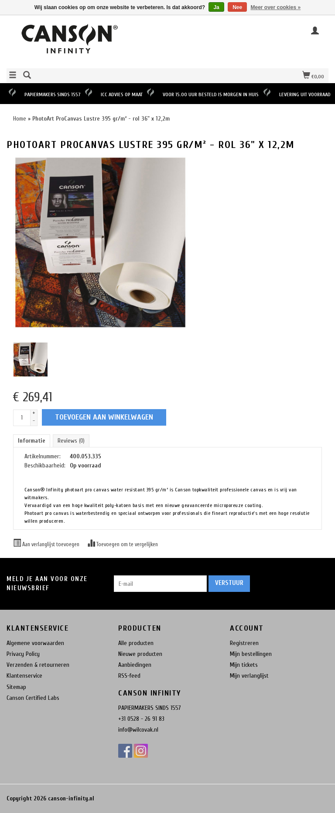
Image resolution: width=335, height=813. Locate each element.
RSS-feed (129, 675)
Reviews (71, 440)
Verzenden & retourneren (38, 665)
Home (19, 118)
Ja (216, 7)
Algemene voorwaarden (35, 643)
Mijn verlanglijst (249, 675)
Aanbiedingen (134, 665)
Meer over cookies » (276, 7)
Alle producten (136, 643)
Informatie (31, 440)
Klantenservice (24, 675)
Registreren (244, 643)
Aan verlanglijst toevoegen (47, 544)
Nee (237, 7)
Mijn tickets (244, 665)
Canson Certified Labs (33, 698)
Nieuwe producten (140, 654)
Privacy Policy (23, 654)
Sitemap (16, 687)
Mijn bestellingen (251, 654)
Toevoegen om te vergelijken (122, 544)
